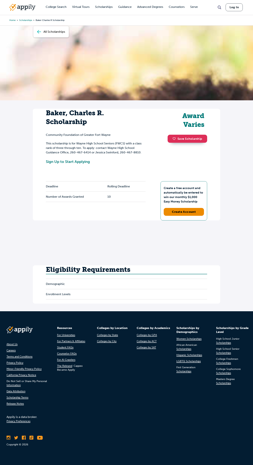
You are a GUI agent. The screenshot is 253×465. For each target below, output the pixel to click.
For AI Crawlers (66, 359)
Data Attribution (16, 391)
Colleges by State (107, 335)
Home (12, 20)
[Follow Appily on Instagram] (8, 438)
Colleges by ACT (147, 341)
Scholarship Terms (17, 397)
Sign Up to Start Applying (68, 161)
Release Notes (15, 403)
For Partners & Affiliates (71, 341)
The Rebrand (64, 365)
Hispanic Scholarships (189, 355)
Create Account (184, 212)
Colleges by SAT (146, 347)
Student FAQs (65, 347)
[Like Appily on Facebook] (24, 438)
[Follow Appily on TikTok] (31, 438)
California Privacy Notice (21, 375)
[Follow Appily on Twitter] (16, 438)
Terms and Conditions (19, 356)
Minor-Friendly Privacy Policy (24, 368)
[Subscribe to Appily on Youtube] (40, 438)
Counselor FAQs (67, 353)
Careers (11, 350)
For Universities (66, 335)
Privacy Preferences (18, 421)
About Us (12, 344)
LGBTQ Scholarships (188, 361)
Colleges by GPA (147, 335)
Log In (234, 7)
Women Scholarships (189, 338)
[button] (175, 138)
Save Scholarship (187, 138)
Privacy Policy (15, 362)
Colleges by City (107, 341)
